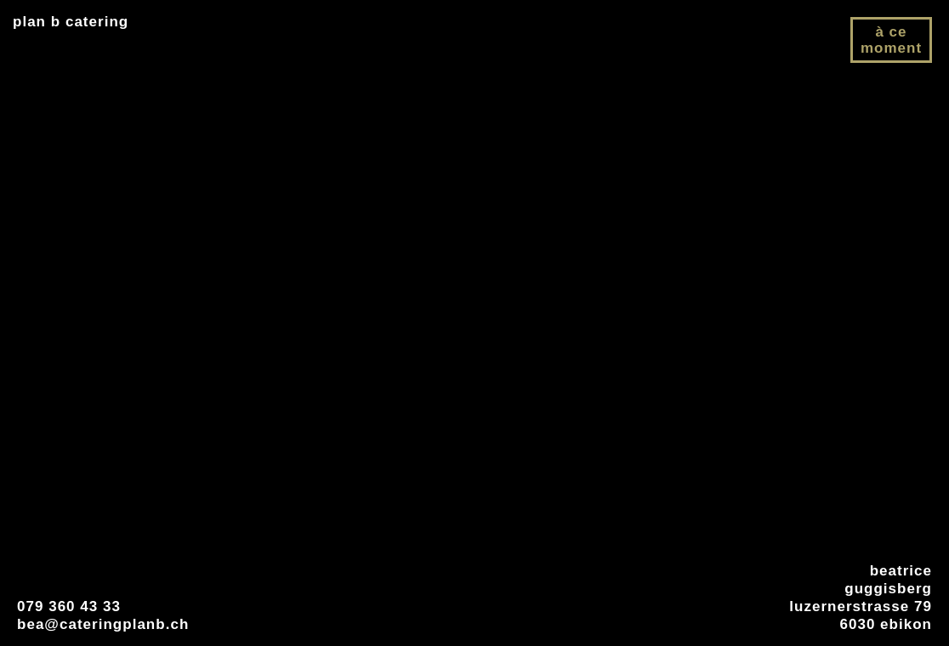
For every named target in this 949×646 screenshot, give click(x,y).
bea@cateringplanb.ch (103, 624)
